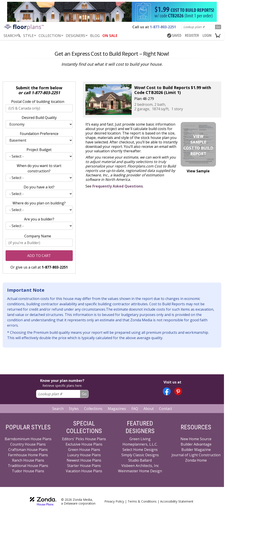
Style (30, 35)
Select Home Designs (140, 449)
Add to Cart (39, 255)
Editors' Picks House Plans (84, 438)
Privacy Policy (114, 501)
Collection (51, 35)
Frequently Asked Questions (117, 186)
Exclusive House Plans (84, 444)
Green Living (140, 438)
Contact (165, 408)
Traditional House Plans (28, 465)
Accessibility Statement (176, 501)
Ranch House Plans (28, 460)
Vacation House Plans (84, 470)
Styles (74, 408)
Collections (93, 408)
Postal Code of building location (37, 101)
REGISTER (192, 35)
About (148, 408)
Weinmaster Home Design (140, 470)
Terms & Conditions (142, 501)
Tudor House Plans (28, 470)
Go (218, 27)
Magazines (117, 408)
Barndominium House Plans (28, 438)
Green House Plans (84, 449)
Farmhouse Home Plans (28, 454)
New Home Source (195, 438)
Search (58, 408)
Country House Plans (28, 444)
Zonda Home (196, 460)
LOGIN (207, 35)
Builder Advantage (196, 444)
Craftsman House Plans (28, 449)
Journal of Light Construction (196, 454)
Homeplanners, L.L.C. (139, 444)
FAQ (134, 408)
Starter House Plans (84, 465)
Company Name (37, 236)
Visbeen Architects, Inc (140, 465)
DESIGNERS (77, 35)
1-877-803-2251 (45, 92)
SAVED (174, 35)
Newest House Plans (84, 460)
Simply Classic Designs (140, 454)
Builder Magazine (196, 449)
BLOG (95, 35)
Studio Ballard (140, 460)
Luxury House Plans (84, 454)
